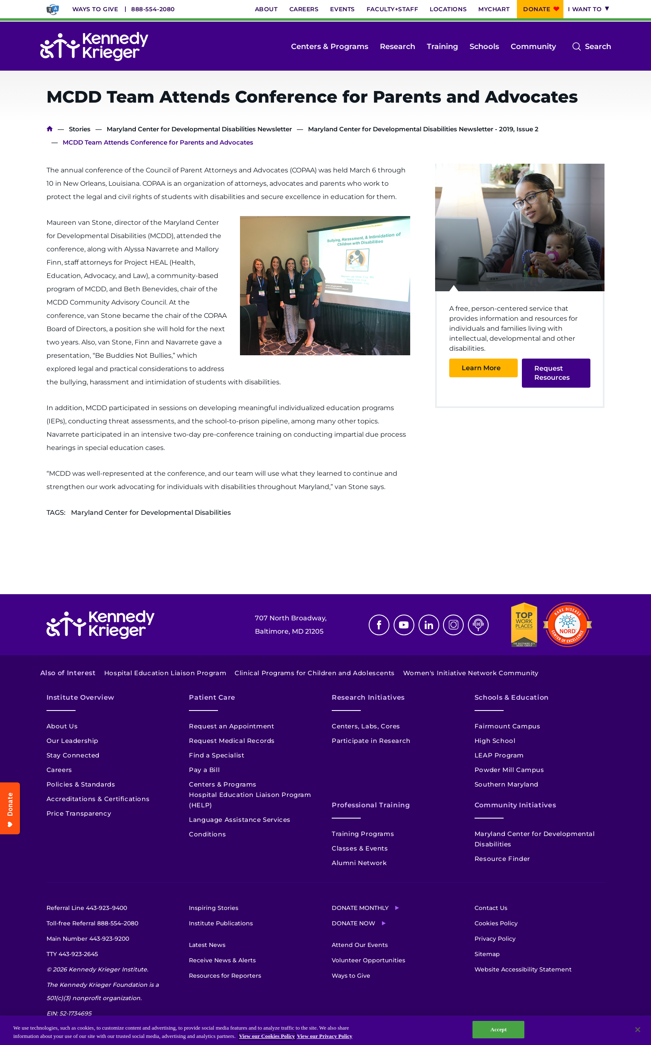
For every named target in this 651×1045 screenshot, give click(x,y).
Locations (448, 9)
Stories (80, 129)
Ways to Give (95, 9)
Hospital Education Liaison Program (165, 673)
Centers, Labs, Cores (366, 726)
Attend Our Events (360, 945)
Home (49, 129)
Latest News (207, 945)
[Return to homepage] (94, 46)
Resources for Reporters (225, 975)
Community (533, 46)
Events (342, 9)
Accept (498, 1029)
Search (598, 46)
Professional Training (371, 805)
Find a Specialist (216, 755)
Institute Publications (221, 923)
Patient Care (212, 697)
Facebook (379, 625)
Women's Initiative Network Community (470, 673)
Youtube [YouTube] (404, 625)
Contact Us (491, 908)
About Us (62, 726)
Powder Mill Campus (509, 770)
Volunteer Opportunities (368, 960)
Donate (536, 9)
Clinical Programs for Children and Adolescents (315, 673)
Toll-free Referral (92, 923)
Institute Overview (80, 697)
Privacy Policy (495, 938)
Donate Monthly (360, 908)
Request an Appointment (231, 726)
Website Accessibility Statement (523, 969)
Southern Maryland (506, 784)
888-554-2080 (153, 9)
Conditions (207, 834)
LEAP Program (499, 755)
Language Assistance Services (240, 820)
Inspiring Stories (213, 908)
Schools (484, 46)
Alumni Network (359, 863)
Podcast (478, 625)
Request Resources (552, 372)
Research (397, 46)
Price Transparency (78, 813)
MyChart (493, 9)
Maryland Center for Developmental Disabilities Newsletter (199, 129)
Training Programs (363, 834)
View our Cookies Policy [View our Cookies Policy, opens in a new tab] (267, 1036)
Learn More (481, 368)
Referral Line (86, 908)
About (266, 9)
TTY (72, 954)
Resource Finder (502, 859)
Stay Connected (73, 755)
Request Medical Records (232, 741)
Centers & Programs (329, 46)
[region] (325, 1030)
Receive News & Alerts (222, 960)
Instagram (453, 625)
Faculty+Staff (392, 9)
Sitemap (487, 954)
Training (442, 46)
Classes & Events (360, 848)
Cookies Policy (496, 923)
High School (495, 741)
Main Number (87, 938)
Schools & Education (512, 697)
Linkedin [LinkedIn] (428, 625)
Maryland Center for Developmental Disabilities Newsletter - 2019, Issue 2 (423, 129)
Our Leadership (72, 741)
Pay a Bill (204, 770)
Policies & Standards (80, 784)
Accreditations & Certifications (98, 799)
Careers (304, 9)
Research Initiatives (368, 697)
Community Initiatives (515, 805)
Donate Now (353, 923)
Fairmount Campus (508, 726)
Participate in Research (371, 741)
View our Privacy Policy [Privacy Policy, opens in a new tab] (324, 1036)
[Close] (638, 1029)
